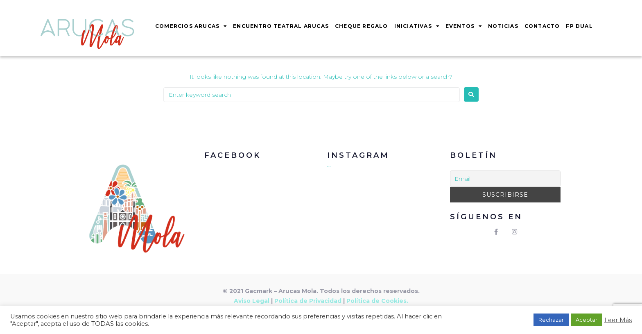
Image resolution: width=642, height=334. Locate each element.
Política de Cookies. (377, 300)
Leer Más (618, 320)
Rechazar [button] (551, 319)
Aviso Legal (251, 300)
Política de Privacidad (307, 300)
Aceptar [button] (586, 319)
